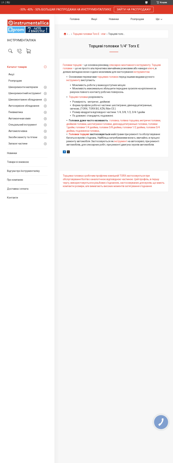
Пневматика (15, 112)
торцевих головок (107, 76)
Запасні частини (17, 143)
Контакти (12, 197)
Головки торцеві (72, 65)
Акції (11, 74)
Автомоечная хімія (19, 118)
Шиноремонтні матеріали (23, 87)
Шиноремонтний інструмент (24, 93)
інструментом (141, 71)
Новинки (12, 153)
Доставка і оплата (17, 188)
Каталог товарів (17, 67)
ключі (151, 68)
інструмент (120, 141)
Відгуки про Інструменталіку (23, 171)
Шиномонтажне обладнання (25, 99)
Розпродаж (15, 80)
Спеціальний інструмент (22, 124)
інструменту (73, 80)
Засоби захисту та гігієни (22, 137)
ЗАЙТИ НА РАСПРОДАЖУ (134, 9)
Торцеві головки (78, 97)
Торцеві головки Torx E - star (89, 34)
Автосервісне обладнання (23, 105)
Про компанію (15, 179)
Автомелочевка (17, 131)
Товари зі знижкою (18, 162)
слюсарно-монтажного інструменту (130, 65)
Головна (74, 19)
